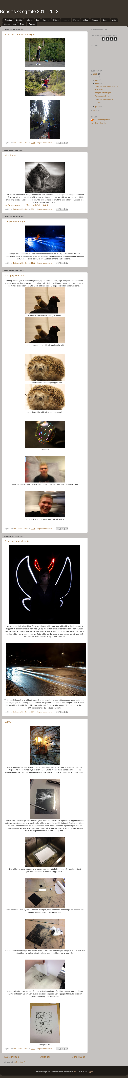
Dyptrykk (8, 722)
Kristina (66, 20)
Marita (76, 20)
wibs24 (75, 1072)
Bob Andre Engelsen (101, 120)
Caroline (8, 20)
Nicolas (95, 20)
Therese (32, 24)
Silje (114, 20)
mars (97, 83)
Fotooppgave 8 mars (14, 275)
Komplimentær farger (14, 221)
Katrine (46, 20)
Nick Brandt (10, 155)
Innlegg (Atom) (19, 1062)
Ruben (105, 20)
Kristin (56, 20)
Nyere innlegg (11, 1057)
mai (97, 77)
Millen (85, 20)
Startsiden (45, 1057)
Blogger (90, 1072)
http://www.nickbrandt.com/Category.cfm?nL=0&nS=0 (26, 205)
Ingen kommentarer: (45, 143)
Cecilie (19, 20)
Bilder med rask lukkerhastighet (20, 34)
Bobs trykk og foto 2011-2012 (29, 11)
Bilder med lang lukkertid (16, 541)
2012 (95, 74)
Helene (29, 20)
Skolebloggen (10, 24)
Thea (22, 24)
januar (97, 107)
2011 (95, 111)
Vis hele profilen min (98, 123)
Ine (37, 20)
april (97, 80)
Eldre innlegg (78, 1057)
